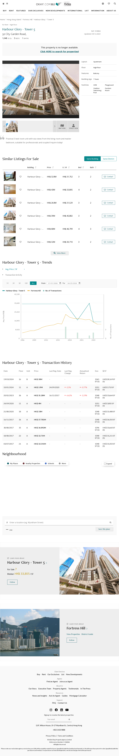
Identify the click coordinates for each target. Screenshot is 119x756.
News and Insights (39, 696)
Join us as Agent (66, 681)
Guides (65, 696)
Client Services (59, 672)
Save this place (104, 529)
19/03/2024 (9, 379)
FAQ (54, 703)
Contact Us (62, 703)
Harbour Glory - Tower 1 (36, 229)
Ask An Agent (54, 696)
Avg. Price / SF (11, 269)
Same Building (92, 159)
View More (59, 253)
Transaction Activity (13, 274)
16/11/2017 (9, 419)
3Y (14, 283)
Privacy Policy (51, 736)
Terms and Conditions (65, 736)
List (62, 674)
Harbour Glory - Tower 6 (36, 202)
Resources (59, 693)
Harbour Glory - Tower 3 (36, 176)
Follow (12, 582)
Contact (108, 176)
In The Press (85, 688)
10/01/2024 (9, 387)
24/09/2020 (9, 403)
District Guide (88, 634)
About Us (59, 686)
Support (59, 700)
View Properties (73, 634)
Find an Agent (52, 681)
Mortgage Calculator (78, 696)
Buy (38, 674)
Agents (59, 679)
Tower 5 (50, 19)
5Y (20, 283)
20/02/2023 (9, 395)
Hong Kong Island (14, 19)
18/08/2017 (9, 436)
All (33, 283)
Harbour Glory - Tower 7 (36, 189)
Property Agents (60, 688)
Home (2, 19)
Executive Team (44, 688)
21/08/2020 (9, 411)
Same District (108, 159)
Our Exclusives (53, 674)
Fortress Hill (27, 19)
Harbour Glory (39, 19)
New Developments (74, 674)
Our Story (33, 688)
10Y (26, 283)
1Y (7, 283)
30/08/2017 (9, 427)
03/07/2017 (9, 444)
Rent (44, 674)
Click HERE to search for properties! (59, 51)
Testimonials (73, 688)
